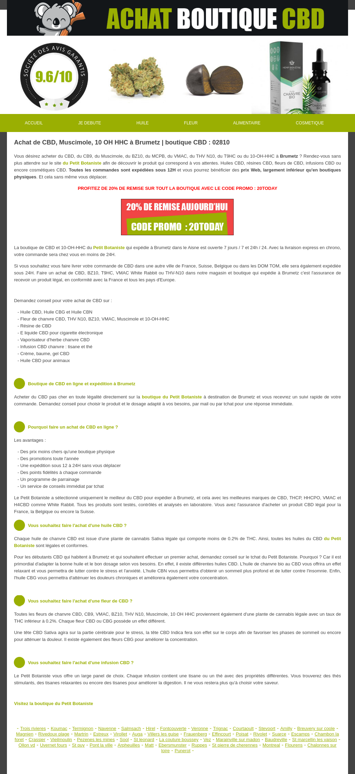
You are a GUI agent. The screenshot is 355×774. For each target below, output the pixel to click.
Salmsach (131, 728)
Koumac (59, 728)
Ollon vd (26, 745)
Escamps (300, 734)
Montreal (271, 745)
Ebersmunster (172, 745)
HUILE (143, 123)
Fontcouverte (173, 728)
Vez (207, 739)
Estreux (101, 734)
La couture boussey (178, 739)
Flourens (294, 745)
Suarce (279, 734)
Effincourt (221, 734)
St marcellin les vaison (314, 739)
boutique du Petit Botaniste (172, 396)
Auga (137, 734)
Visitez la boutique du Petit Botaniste (53, 703)
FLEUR (191, 123)
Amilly (286, 728)
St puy (78, 745)
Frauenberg (195, 734)
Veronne (199, 728)
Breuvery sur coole (316, 728)
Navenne (107, 728)
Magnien (24, 734)
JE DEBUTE (89, 123)
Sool (124, 739)
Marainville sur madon (238, 739)
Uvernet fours (53, 745)
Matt (149, 745)
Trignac (220, 728)
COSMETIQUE (310, 123)
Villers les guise (163, 734)
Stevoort (267, 728)
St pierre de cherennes (235, 745)
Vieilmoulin (61, 739)
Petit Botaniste (109, 247)
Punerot (183, 750)
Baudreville (276, 739)
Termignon (82, 728)
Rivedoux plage (53, 734)
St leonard (144, 739)
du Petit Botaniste (82, 163)
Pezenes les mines (96, 739)
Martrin (81, 734)
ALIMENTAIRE (246, 123)
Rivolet (260, 734)
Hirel (150, 728)
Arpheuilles (129, 745)
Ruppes (199, 745)
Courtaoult (243, 728)
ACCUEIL (34, 123)
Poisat (242, 734)
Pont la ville (101, 745)
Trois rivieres (33, 728)
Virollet (120, 734)
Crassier (37, 739)
